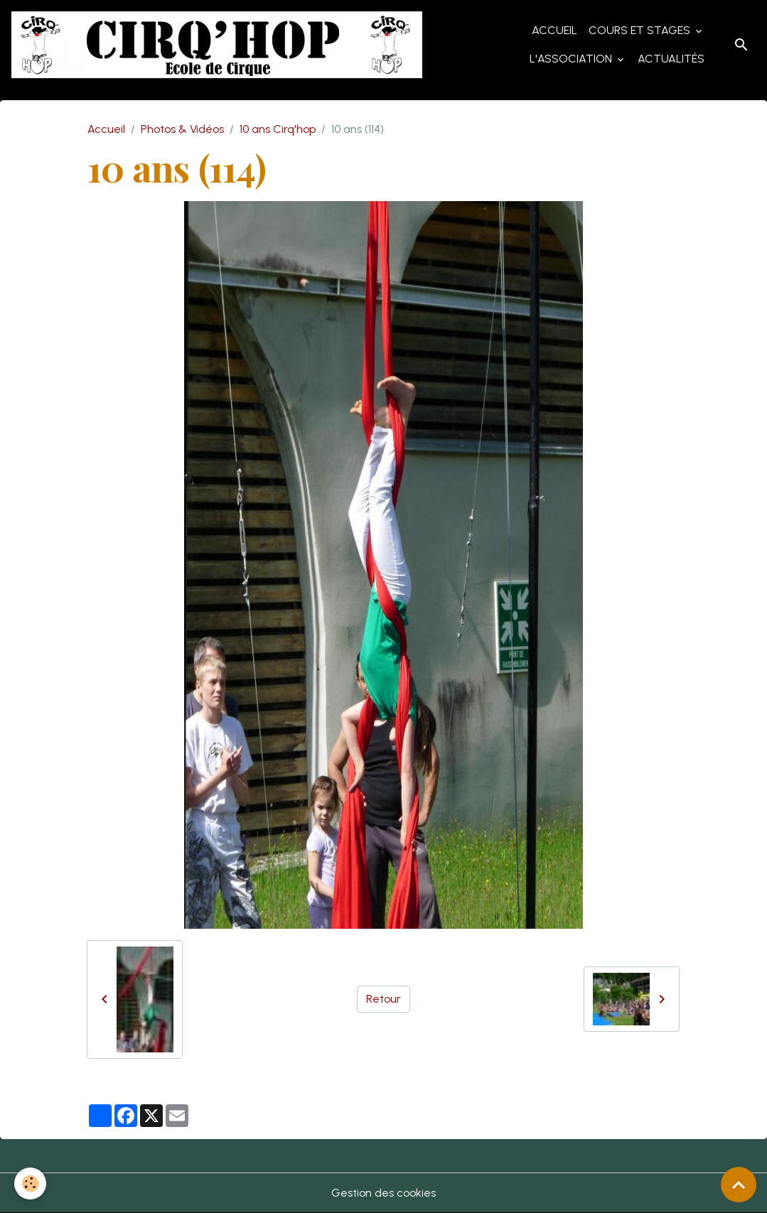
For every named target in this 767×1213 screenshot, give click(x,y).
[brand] (216, 44)
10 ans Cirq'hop (278, 129)
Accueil (554, 30)
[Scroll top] (738, 1184)
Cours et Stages (641, 30)
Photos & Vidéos (182, 129)
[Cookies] (30, 1183)
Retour (383, 999)
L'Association (572, 58)
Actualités (671, 58)
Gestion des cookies (383, 1192)
